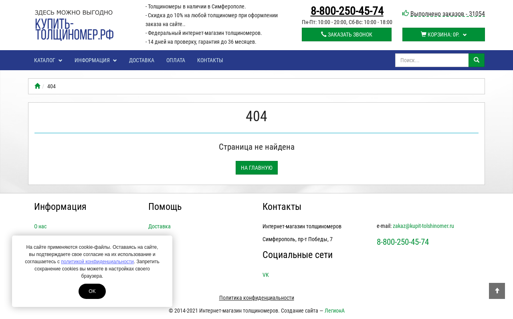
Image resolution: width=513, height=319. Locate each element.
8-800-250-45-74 (347, 11)
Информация (96, 60)
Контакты (210, 60)
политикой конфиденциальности (97, 261)
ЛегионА (335, 310)
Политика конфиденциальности (256, 298)
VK (266, 275)
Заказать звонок (346, 34)
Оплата (175, 60)
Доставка (141, 60)
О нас (40, 226)
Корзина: (444, 34)
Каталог (48, 60)
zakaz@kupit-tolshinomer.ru (423, 226)
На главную (257, 168)
